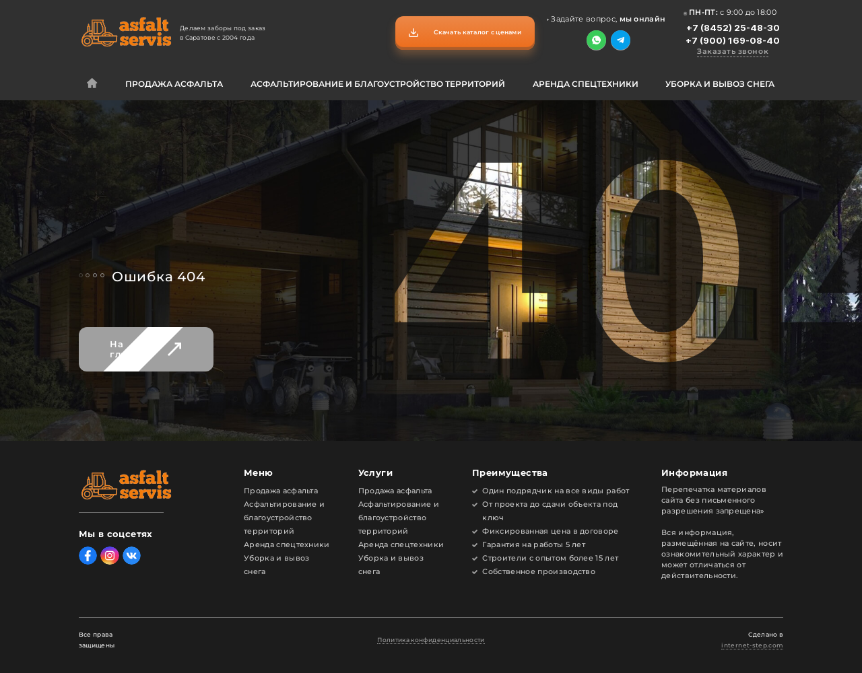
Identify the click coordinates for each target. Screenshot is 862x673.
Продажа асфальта (174, 84)
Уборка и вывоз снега (719, 84)
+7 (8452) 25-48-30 (733, 27)
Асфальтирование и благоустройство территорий (378, 84)
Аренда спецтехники (585, 84)
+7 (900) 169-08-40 (733, 40)
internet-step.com (752, 645)
